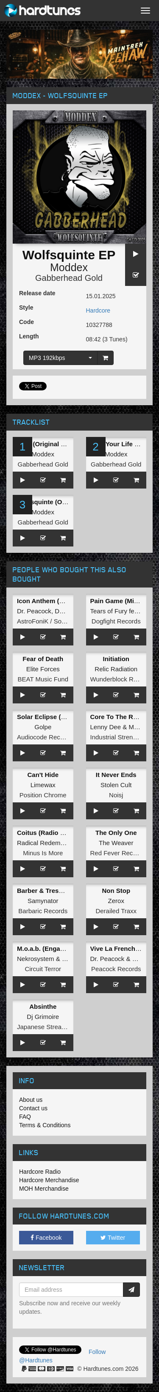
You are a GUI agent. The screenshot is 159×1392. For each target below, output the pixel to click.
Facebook (46, 1237)
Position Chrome (43, 795)
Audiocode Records (45, 737)
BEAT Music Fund (43, 679)
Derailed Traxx (116, 910)
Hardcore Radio (40, 1171)
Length (29, 336)
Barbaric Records (42, 910)
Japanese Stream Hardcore (56, 1026)
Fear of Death (42, 658)
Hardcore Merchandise (49, 1180)
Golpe (42, 726)
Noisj (116, 795)
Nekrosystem (35, 958)
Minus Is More (43, 853)
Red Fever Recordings (122, 853)
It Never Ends (116, 774)
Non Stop (116, 890)
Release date (37, 293)
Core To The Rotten (119, 716)
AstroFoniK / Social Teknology (59, 621)
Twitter (112, 1237)
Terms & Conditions (44, 1125)
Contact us (33, 1108)
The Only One (116, 832)
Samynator (43, 900)
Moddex (69, 267)
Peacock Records (116, 968)
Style (26, 307)
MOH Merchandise (44, 1188)
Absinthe (42, 1006)
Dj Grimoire (43, 1016)
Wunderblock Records (121, 679)
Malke (136, 726)
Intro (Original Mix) (45, 444)
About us (30, 1099)
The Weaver (116, 842)
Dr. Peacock (34, 611)
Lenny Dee (105, 726)
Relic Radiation (116, 669)
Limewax (43, 784)
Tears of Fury (109, 611)
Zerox (116, 900)
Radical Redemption (45, 842)
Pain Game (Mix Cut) (121, 600)
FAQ (25, 1116)
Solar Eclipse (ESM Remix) (57, 716)
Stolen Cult (115, 784)
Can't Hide (43, 774)
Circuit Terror (43, 968)
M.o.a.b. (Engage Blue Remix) (61, 948)
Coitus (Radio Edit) (45, 832)
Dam (61, 611)
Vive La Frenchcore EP (124, 948)
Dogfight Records (116, 621)
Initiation (116, 658)
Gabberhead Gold (69, 278)
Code (26, 321)
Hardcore (98, 310)
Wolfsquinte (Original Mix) (56, 501)
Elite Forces (43, 669)
